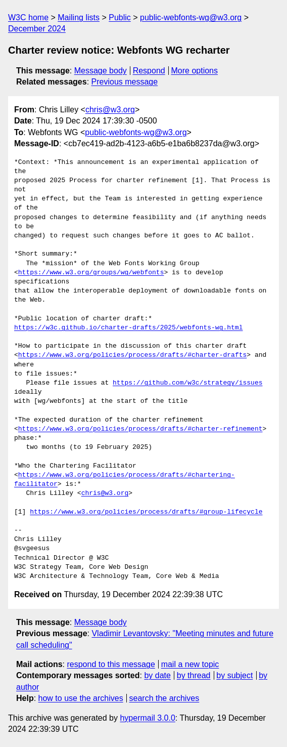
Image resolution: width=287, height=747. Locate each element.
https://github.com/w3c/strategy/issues (187, 383)
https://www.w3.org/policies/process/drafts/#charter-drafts (132, 355)
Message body (100, 70)
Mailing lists (79, 17)
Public (120, 17)
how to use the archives (80, 698)
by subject (234, 675)
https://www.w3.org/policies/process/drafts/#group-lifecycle (146, 512)
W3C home (28, 17)
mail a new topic (190, 664)
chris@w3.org (110, 109)
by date (157, 675)
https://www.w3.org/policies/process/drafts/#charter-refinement (140, 429)
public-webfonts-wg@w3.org (191, 17)
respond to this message (111, 664)
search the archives (164, 698)
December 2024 (37, 28)
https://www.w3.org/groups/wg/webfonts (91, 272)
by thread (194, 675)
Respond (149, 70)
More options (194, 70)
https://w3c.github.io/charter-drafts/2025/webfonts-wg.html (128, 328)
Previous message (124, 81)
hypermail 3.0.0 (147, 718)
